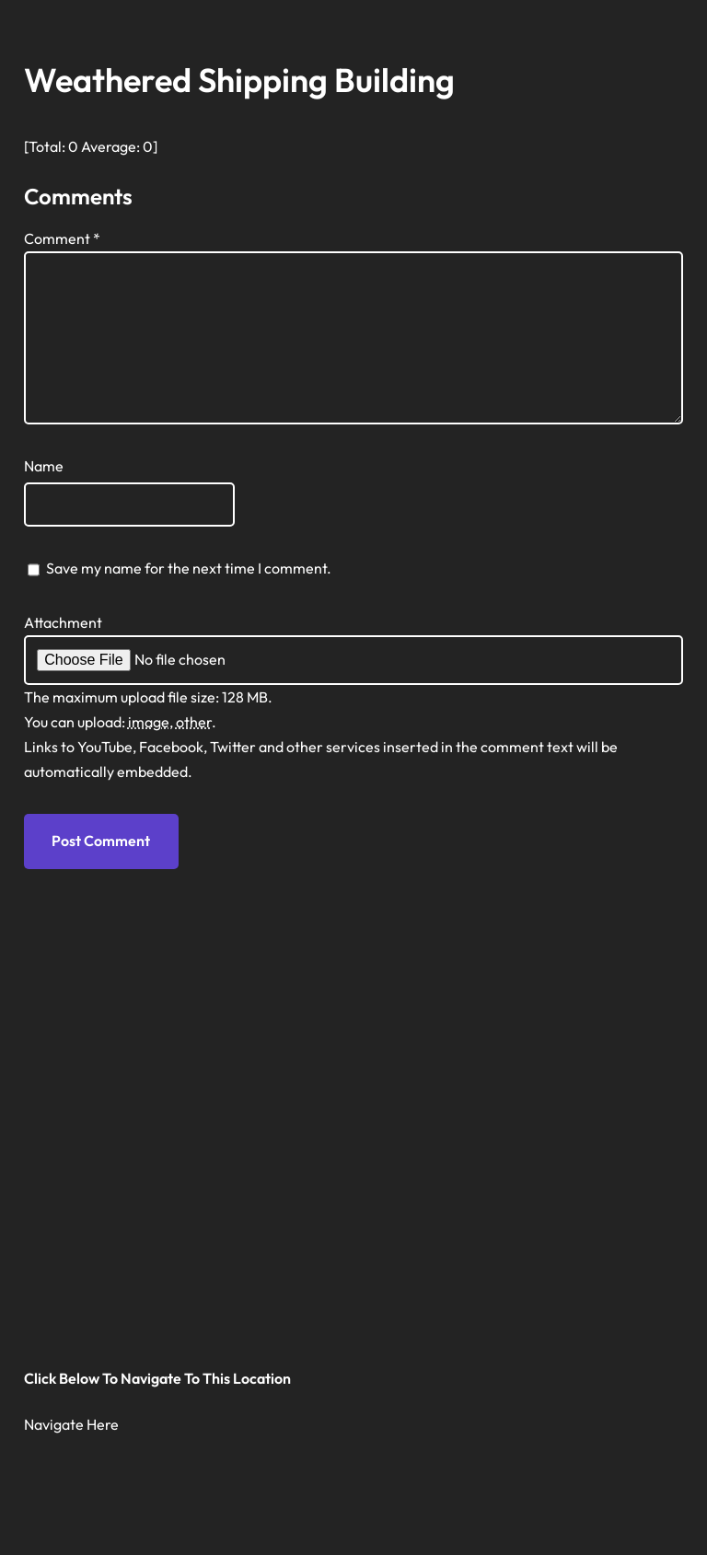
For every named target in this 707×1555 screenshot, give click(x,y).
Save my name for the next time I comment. (188, 568)
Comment (62, 238)
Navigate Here (71, 1424)
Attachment (63, 622)
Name (44, 466)
